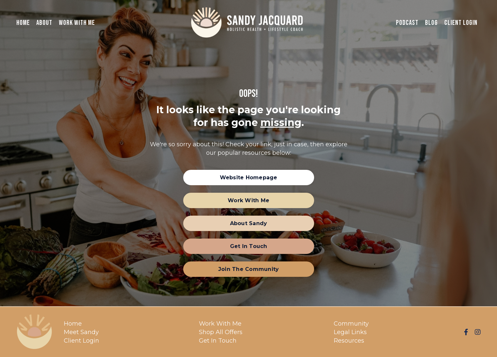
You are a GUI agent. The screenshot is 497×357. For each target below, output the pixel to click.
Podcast (407, 23)
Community (351, 323)
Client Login (460, 23)
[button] (248, 177)
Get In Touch (218, 340)
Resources (349, 340)
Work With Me (77, 23)
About (44, 23)
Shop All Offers (220, 332)
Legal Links (350, 332)
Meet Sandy (81, 332)
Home (23, 23)
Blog (431, 23)
